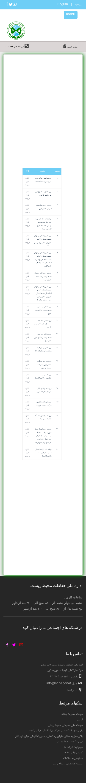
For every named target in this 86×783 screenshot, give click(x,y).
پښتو (78, 4)
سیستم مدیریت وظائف (72, 714)
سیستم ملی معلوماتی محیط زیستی (65, 725)
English (62, 4)
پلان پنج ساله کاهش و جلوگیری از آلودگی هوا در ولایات (55, 730)
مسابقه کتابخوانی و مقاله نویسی (67, 764)
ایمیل (80, 719)
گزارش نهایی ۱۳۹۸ (73, 753)
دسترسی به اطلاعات (73, 758)
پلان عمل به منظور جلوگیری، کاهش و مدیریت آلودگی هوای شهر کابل (49, 736)
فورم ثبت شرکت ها (73, 747)
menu (70, 15)
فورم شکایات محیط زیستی (69, 742)
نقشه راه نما (72, 690)
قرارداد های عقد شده (15, 46)
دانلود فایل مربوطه (67, 249)
